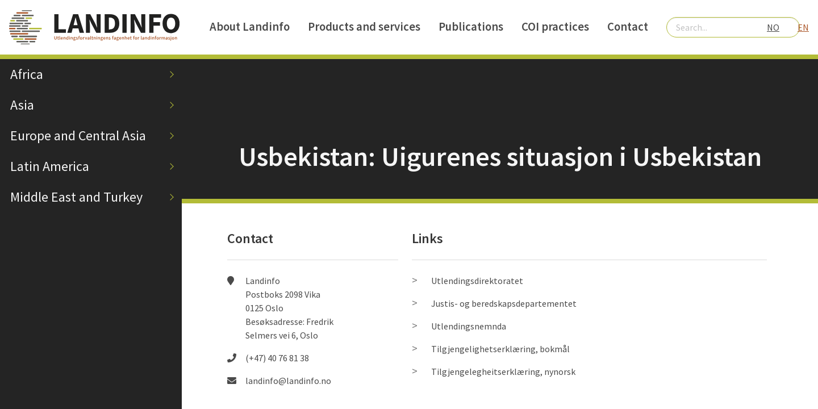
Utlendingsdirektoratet (477, 280)
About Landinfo (250, 26)
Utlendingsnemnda (468, 326)
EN (803, 27)
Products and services (364, 26)
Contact (627, 26)
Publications (471, 26)
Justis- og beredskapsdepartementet (504, 303)
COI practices (555, 26)
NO (773, 27)
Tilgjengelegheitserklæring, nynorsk (503, 371)
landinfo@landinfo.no (288, 380)
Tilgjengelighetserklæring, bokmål (500, 348)
